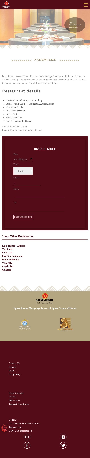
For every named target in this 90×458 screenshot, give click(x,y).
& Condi (19, 404)
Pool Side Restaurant (12, 256)
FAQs (11, 370)
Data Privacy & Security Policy (24, 423)
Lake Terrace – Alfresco (13, 246)
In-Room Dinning (10, 259)
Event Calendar (16, 393)
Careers (12, 367)
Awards (12, 396)
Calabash (6, 270)
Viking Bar (7, 263)
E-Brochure (14, 400)
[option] (24, 324)
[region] (45, 23)
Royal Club (7, 266)
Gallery (12, 420)
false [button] (6, 27)
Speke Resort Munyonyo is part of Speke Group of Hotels (45, 308)
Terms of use (15, 427)
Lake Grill (7, 252)
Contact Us (14, 363)
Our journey (15, 374)
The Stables (7, 249)
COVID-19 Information (20, 431)
